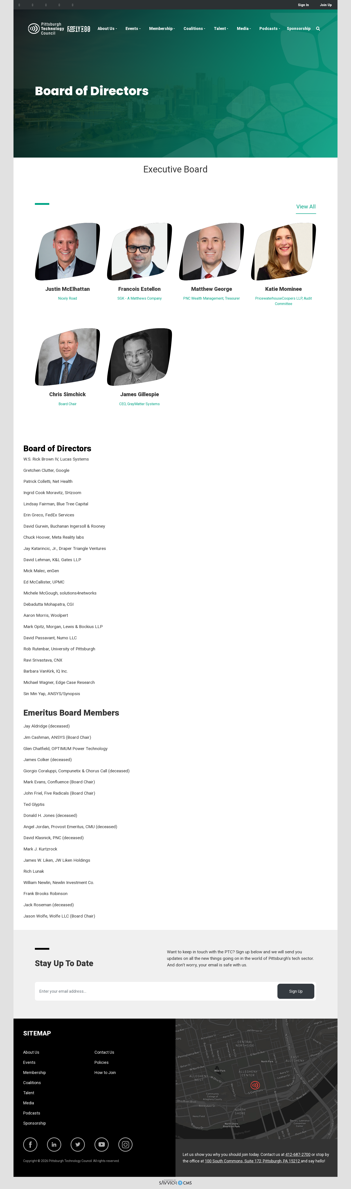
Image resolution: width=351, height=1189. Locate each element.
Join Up (326, 5)
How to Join (105, 1072)
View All (306, 206)
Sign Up (296, 991)
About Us (106, 28)
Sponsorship (298, 28)
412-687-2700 (297, 1154)
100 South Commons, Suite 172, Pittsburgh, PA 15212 (253, 1161)
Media (243, 28)
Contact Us (104, 1052)
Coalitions (193, 28)
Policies (101, 1062)
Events (132, 28)
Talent (220, 28)
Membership (161, 28)
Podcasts (268, 28)
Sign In (303, 5)
